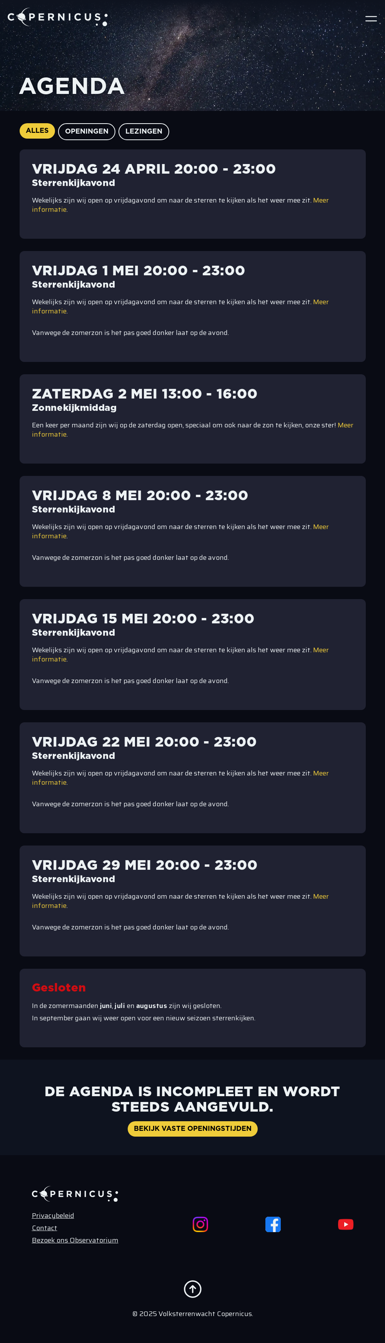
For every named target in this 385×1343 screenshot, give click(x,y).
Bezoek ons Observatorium (75, 1240)
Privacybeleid (53, 1215)
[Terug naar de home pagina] (58, 17)
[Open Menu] (371, 18)
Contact (44, 1227)
